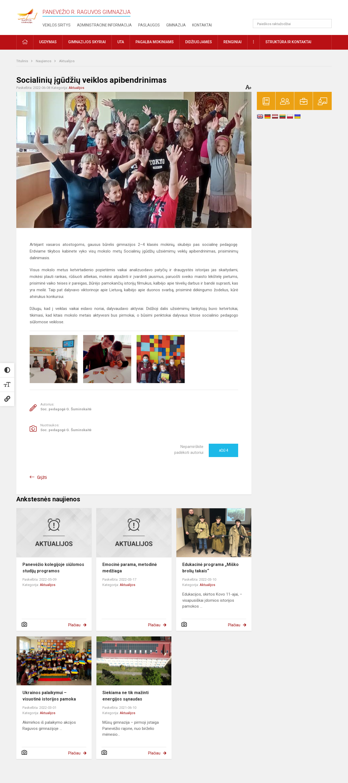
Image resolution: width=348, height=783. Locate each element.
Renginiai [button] (232, 42)
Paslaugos (149, 25)
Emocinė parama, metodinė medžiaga (129, 567)
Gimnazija (176, 25)
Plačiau (74, 625)
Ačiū (223, 450)
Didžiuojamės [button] (198, 42)
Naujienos (44, 61)
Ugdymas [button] (48, 42)
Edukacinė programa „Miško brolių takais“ (210, 567)
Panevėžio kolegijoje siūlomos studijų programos (53, 567)
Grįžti (42, 477)
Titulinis (22, 61)
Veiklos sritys (56, 25)
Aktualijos (67, 61)
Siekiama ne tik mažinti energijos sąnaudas (125, 696)
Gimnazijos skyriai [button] (87, 42)
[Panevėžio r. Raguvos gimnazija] (27, 14)
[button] (295, 11)
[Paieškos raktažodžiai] (292, 23)
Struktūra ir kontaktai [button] (288, 42)
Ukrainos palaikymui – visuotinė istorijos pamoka (49, 696)
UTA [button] (120, 42)
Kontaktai (202, 25)
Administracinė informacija (104, 25)
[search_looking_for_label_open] (326, 23)
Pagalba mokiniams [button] (155, 42)
